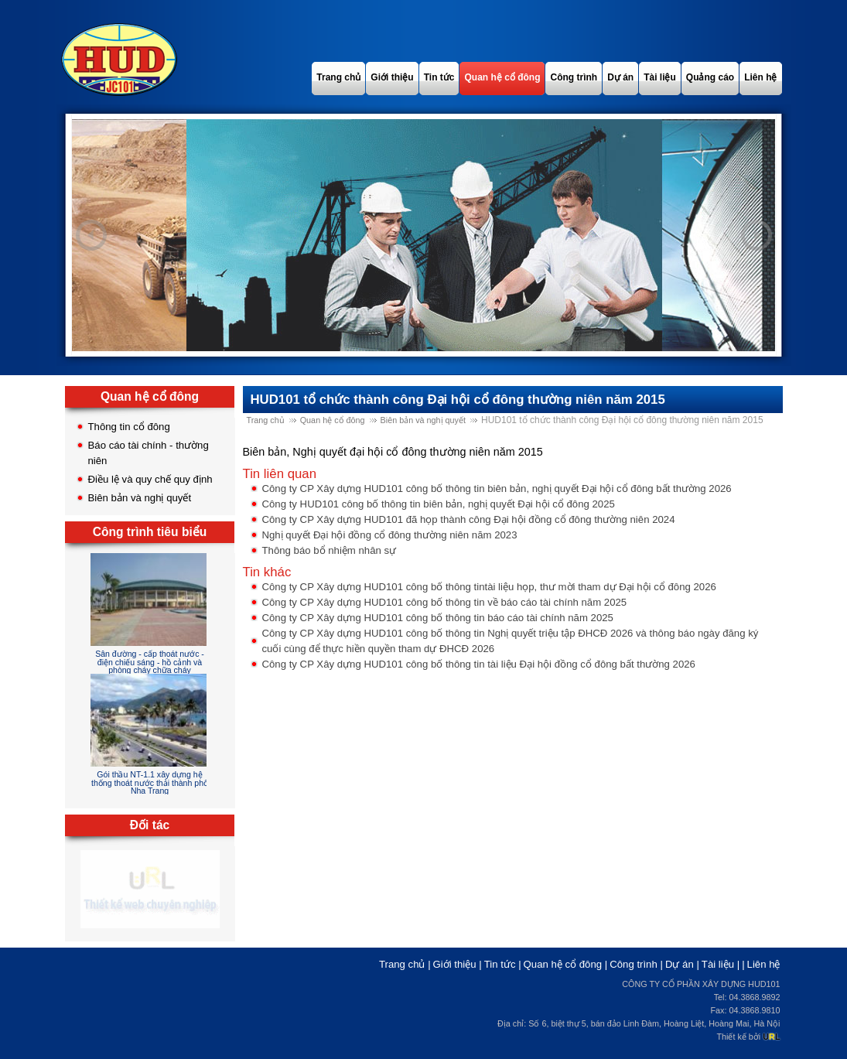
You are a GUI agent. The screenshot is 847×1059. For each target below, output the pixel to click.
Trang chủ (266, 420)
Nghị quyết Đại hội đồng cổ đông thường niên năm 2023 (389, 535)
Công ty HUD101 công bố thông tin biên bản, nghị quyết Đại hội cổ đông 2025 (438, 504)
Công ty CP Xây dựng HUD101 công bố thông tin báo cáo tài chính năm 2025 (437, 617)
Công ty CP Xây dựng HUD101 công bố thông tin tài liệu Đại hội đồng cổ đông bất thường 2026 (478, 664)
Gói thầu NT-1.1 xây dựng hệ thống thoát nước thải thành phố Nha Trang (149, 782)
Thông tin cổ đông (129, 426)
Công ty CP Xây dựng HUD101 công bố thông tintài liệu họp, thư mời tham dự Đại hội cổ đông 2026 (489, 587)
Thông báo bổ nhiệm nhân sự (329, 550)
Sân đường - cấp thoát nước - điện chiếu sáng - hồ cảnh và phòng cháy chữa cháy (149, 662)
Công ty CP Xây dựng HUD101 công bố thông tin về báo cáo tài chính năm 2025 (444, 602)
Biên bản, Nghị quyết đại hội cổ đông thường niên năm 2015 (393, 452)
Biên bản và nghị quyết (140, 498)
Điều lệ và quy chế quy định (150, 479)
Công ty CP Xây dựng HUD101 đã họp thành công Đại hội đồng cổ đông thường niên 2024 (468, 519)
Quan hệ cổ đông (332, 420)
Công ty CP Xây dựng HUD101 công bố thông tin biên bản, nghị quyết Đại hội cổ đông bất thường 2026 (497, 488)
